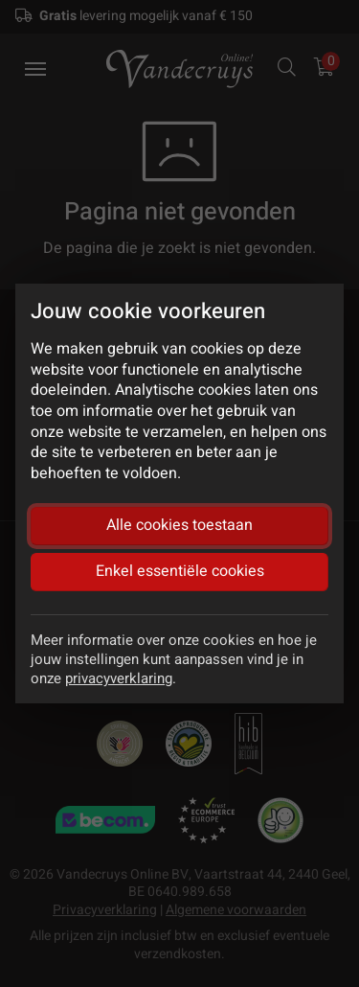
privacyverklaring (118, 678)
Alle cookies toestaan (179, 525)
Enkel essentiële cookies (180, 571)
